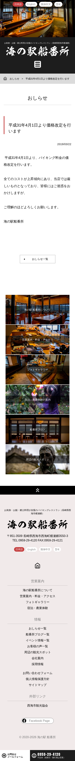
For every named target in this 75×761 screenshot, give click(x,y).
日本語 (18, 4)
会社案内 (38, 658)
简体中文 (46, 4)
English (31, 4)
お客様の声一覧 (37, 646)
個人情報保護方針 (37, 679)
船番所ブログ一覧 (37, 634)
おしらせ (14, 78)
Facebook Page (39, 720)
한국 (58, 4)
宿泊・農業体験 (37, 608)
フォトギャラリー (37, 602)
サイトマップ (37, 684)
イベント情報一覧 (37, 640)
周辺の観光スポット (37, 652)
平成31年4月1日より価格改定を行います (47, 78)
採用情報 (38, 664)
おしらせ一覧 (38, 259)
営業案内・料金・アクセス (37, 596)
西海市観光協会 (37, 705)
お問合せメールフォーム (15, 755)
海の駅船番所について (37, 590)
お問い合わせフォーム (37, 673)
